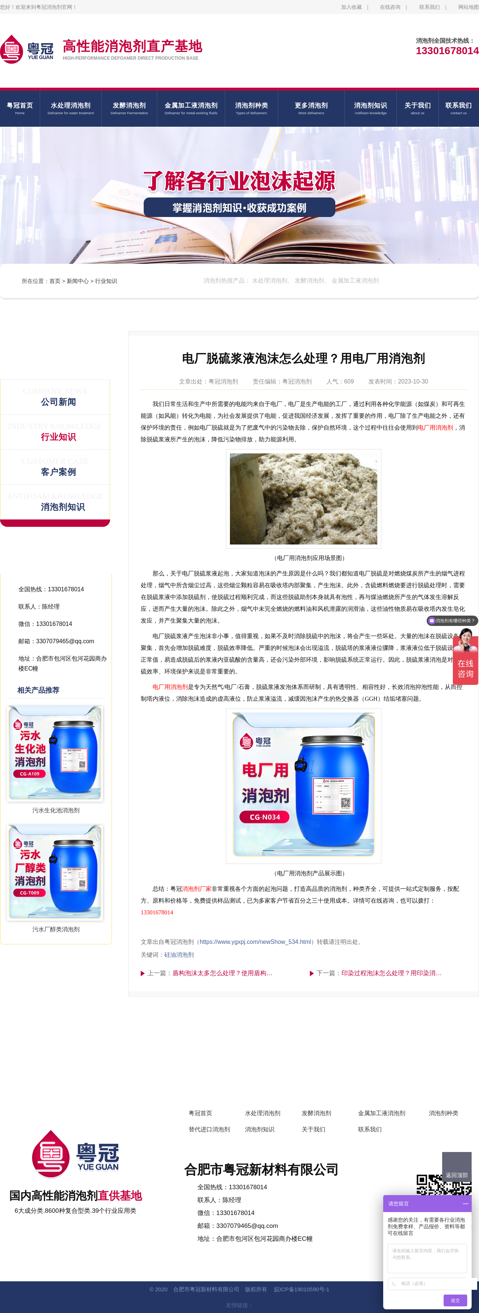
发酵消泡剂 (316, 1113)
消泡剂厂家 (196, 889)
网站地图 (468, 7)
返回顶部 (457, 1175)
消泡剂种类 (443, 1113)
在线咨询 (390, 7)
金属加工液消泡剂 (381, 1113)
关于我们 (313, 1129)
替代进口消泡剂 (209, 1129)
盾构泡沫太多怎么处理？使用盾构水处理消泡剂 (224, 973)
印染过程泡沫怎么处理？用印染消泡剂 (394, 973)
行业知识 (106, 281)
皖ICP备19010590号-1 (301, 1289)
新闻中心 (78, 281)
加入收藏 (351, 7)
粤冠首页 (200, 1113)
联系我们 (429, 7)
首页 (54, 281)
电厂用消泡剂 (435, 427)
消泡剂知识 (260, 1129)
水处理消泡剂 (262, 1113)
